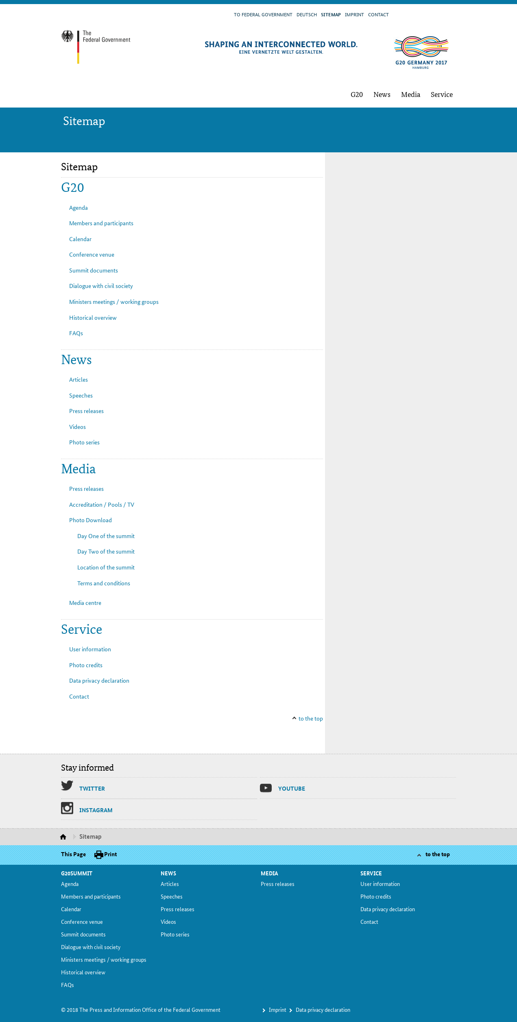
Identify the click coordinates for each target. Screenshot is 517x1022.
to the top (311, 718)
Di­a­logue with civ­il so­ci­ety (101, 285)
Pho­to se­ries (84, 442)
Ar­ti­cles (78, 379)
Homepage (64, 837)
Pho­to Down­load (90, 520)
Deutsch (307, 14)
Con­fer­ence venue (91, 254)
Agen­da (78, 207)
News (381, 94)
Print (110, 854)
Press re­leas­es (86, 411)
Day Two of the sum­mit (106, 551)
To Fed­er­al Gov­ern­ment (263, 14)
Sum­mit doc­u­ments (93, 270)
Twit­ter (92, 788)
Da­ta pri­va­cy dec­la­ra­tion (99, 680)
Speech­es (81, 395)
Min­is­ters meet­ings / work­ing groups (114, 301)
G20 (357, 94)
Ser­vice (442, 94)
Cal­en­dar (80, 239)
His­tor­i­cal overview (93, 317)
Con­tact (378, 14)
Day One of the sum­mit (106, 536)
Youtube (291, 788)
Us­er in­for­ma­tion (90, 649)
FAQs (76, 333)
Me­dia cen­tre (85, 602)
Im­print (354, 14)
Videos (77, 426)
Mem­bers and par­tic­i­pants (101, 223)
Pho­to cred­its (86, 665)
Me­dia (410, 94)
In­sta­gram (96, 810)
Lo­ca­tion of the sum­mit (106, 567)
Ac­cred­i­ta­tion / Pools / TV (101, 504)
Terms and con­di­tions (103, 583)
